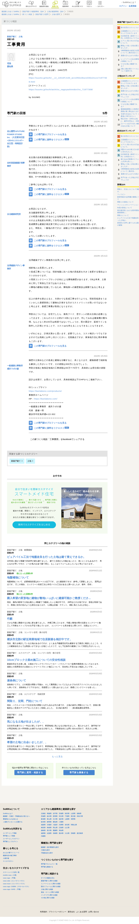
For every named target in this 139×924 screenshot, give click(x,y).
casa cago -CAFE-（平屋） (12, 889)
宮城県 (61, 813)
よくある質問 (81, 912)
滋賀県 (43, 825)
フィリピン (121, 194)
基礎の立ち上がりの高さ (130, 55)
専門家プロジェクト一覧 (49, 864)
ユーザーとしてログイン (11, 838)
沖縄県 (43, 836)
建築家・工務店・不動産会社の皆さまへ (16, 816)
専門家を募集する (79, 772)
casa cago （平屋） (10, 878)
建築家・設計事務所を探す (50, 847)
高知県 (61, 830)
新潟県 (43, 819)
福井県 (61, 819)
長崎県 (55, 833)
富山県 (49, 819)
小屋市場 (6, 858)
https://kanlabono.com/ (45, 399)
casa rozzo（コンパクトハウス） (14, 883)
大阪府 (55, 825)
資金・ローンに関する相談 (50, 892)
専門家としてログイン (10, 841)
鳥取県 (43, 827)
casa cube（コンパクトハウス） (14, 881)
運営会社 (71, 912)
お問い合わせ (93, 912)
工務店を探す (45, 850)
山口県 (67, 827)
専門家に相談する (49, 874)
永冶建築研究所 (14, 214)
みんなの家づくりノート (11, 852)
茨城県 (43, 816)
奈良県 (67, 825)
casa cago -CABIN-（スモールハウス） (16, 886)
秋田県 (67, 813)
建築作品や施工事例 (9, 855)
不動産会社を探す (47, 853)
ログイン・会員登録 (127, 6)
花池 (9, 63)
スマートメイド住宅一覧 (11, 872)
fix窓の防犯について (124, 208)
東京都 (73, 816)
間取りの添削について (125, 202)
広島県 (61, 827)
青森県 (49, 813)
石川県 (55, 819)
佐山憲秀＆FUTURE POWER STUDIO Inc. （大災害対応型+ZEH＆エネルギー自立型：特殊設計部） (16, 139)
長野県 (73, 819)
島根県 (49, 827)
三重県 (61, 822)
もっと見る (57, 756)
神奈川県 (80, 816)
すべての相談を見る (47, 878)
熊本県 (61, 833)
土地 (20, 37)
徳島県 (43, 830)
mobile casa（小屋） (10, 875)
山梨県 (67, 819)
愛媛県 (55, 830)
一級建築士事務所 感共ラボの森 (15, 367)
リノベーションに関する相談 (50, 883)
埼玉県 (61, 816)
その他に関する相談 (47, 898)
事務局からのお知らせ (10, 819)
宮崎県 (73, 833)
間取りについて (123, 215)
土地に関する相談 (47, 889)
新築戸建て (12, 37)
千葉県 (67, 816)
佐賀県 (49, 833)
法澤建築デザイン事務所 (16, 267)
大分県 (67, 833)
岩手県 (55, 813)
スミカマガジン (8, 861)
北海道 (43, 813)
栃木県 (49, 816)
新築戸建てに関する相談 (49, 881)
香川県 (49, 830)
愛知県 (10, 66)
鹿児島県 (80, 833)
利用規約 (43, 912)
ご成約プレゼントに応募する (12, 822)
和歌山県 (74, 825)
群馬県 (55, 816)
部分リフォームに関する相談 (50, 886)
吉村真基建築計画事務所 (16, 164)
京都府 (49, 825)
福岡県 (43, 833)
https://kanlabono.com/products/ (45, 391)
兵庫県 (61, 825)
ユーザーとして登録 (9, 833)
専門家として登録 (9, 836)
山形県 (73, 813)
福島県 (79, 813)
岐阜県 (43, 822)
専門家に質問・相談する (30, 772)
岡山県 (55, 827)
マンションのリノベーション (127, 205)
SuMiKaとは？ (8, 813)
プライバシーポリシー (57, 912)
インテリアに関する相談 (49, 895)
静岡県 (49, 822)
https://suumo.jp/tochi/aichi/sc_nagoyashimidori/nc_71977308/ (61, 89)
